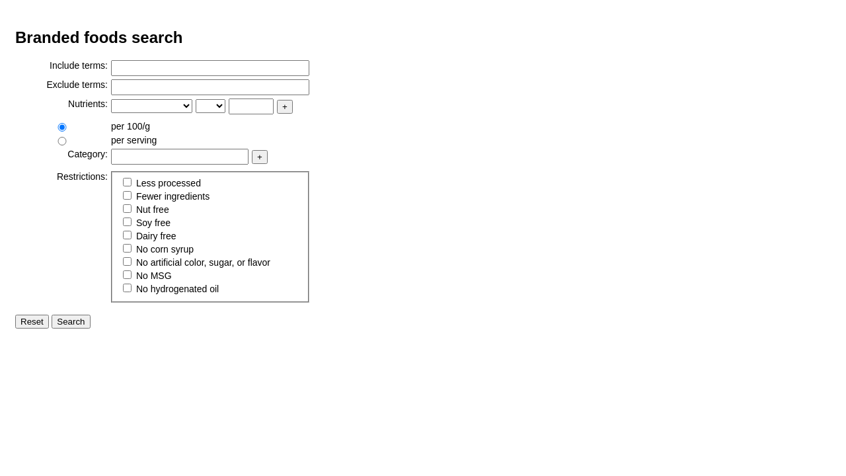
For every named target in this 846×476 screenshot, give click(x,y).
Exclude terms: (77, 84)
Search (71, 322)
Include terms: (79, 65)
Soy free (147, 223)
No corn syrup (158, 249)
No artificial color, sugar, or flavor (196, 262)
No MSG (147, 275)
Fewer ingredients (166, 196)
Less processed (162, 183)
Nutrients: (88, 104)
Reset (32, 322)
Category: (87, 154)
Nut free (146, 209)
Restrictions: (82, 176)
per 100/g (130, 126)
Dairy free (149, 236)
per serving (134, 140)
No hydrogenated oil (171, 289)
